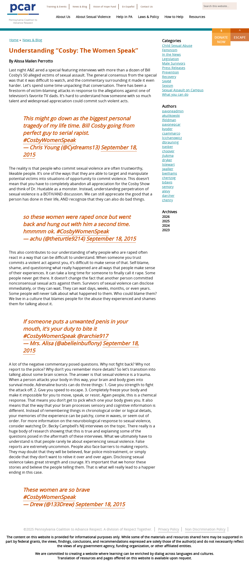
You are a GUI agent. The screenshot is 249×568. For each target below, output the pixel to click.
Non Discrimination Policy (205, 529)
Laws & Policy (148, 17)
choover (168, 151)
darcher (168, 195)
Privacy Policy (168, 529)
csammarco (171, 133)
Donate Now (221, 36)
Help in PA (124, 17)
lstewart (168, 164)
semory (168, 186)
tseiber (167, 146)
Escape (239, 34)
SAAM (166, 81)
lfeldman (169, 120)
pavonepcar (171, 124)
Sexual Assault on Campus (183, 90)
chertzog (169, 178)
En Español (128, 6)
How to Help (173, 17)
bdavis (167, 182)
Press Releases (173, 68)
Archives (169, 211)
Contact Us (147, 6)
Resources (197, 17)
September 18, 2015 (111, 238)
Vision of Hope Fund (104, 6)
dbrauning (170, 142)
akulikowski (171, 115)
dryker (167, 160)
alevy (166, 191)
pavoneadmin (173, 111)
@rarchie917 (92, 336)
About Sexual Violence (93, 17)
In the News (171, 54)
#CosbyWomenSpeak (49, 140)
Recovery (169, 76)
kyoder (167, 129)
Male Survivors (173, 63)
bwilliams (169, 173)
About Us (63, 17)
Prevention (170, 72)
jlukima (168, 155)
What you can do (175, 94)
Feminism (169, 50)
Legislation (170, 59)
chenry (167, 200)
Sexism (167, 85)
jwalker (167, 169)
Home (14, 40)
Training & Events (57, 6)
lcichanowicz (172, 138)
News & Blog (80, 6)
